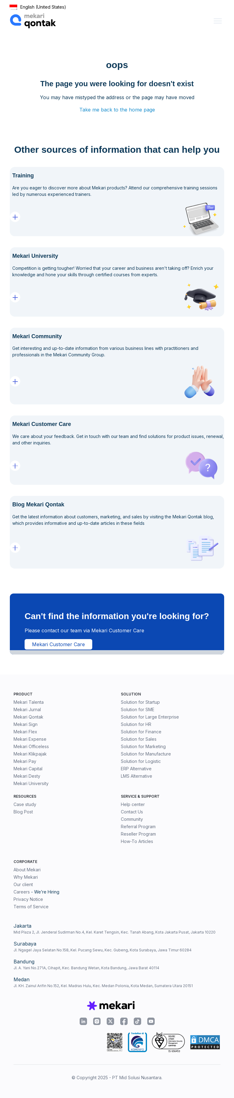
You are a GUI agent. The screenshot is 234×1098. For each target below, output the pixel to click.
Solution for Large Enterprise (150, 716)
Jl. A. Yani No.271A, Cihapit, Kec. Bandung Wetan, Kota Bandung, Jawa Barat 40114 (86, 968)
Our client (23, 884)
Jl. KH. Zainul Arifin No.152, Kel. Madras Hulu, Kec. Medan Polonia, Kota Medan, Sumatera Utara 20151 (103, 985)
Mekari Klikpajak (30, 753)
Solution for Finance (141, 731)
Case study (25, 804)
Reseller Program (138, 834)
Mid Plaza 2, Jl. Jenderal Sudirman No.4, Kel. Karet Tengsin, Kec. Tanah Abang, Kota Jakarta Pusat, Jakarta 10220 (115, 932)
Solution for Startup (140, 702)
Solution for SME (137, 709)
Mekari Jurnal (27, 709)
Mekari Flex (25, 731)
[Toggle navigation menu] (217, 21)
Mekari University (31, 783)
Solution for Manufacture (146, 753)
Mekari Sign (26, 724)
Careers (22, 891)
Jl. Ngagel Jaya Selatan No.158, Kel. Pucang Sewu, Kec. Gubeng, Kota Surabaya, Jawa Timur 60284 (103, 950)
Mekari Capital (28, 768)
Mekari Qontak (28, 716)
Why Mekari (26, 877)
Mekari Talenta (29, 702)
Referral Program (138, 826)
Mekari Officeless (31, 746)
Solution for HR (136, 724)
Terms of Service (31, 906)
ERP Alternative (136, 768)
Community (132, 819)
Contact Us (132, 811)
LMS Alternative (136, 776)
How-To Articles (137, 841)
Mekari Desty (27, 776)
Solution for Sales (139, 739)
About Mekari (27, 869)
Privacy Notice (28, 899)
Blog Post (23, 811)
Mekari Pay (25, 761)
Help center (133, 804)
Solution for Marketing (143, 746)
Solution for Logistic (141, 761)
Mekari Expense (30, 739)
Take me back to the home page (117, 110)
